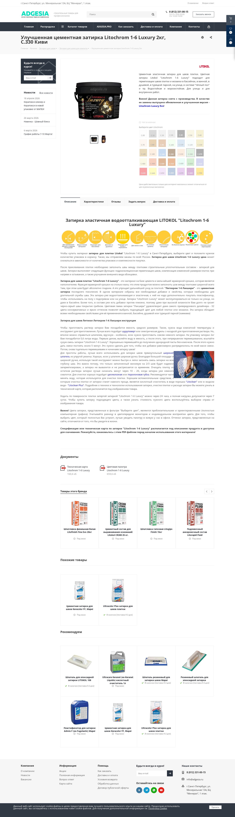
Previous (206, 491)
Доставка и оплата (108, 775)
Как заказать (104, 770)
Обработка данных (108, 783)
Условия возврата (107, 779)
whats (154, 790)
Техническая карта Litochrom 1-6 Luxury (78, 468)
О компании (27, 770)
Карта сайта (65, 783)
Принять (215, 807)
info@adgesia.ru (195, 779)
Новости (25, 775)
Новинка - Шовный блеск (37, 121)
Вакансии (26, 779)
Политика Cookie (157, 808)
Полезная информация (72, 775)
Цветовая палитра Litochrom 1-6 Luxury (118, 468)
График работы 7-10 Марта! (38, 134)
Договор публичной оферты (113, 787)
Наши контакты (192, 766)
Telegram (147, 790)
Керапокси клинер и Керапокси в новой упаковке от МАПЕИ (34, 105)
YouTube (161, 790)
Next (211, 491)
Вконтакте (139, 790)
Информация (67, 765)
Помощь (103, 765)
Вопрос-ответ (66, 779)
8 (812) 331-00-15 (178, 11)
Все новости (46, 92)
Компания (27, 765)
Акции (62, 770)
